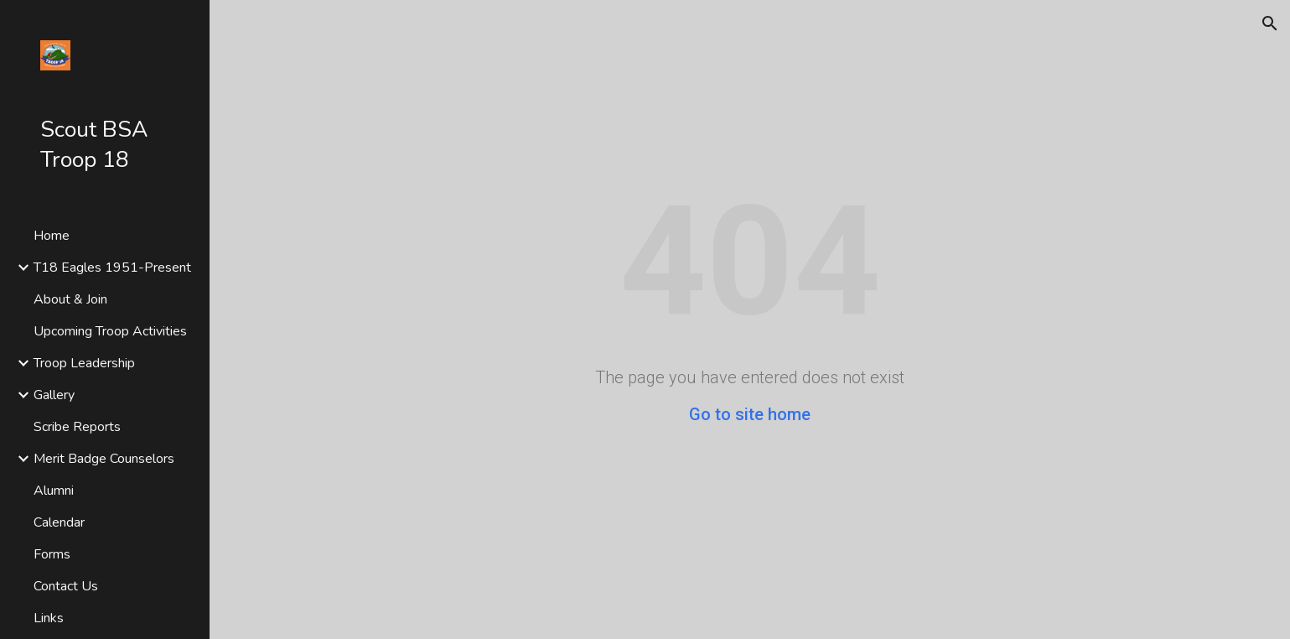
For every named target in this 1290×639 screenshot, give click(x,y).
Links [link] (49, 618)
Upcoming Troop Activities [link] (110, 331)
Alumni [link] (54, 490)
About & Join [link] (70, 299)
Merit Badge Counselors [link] (104, 458)
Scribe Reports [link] (77, 427)
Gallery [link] (54, 395)
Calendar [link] (59, 522)
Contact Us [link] (66, 586)
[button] (1270, 23)
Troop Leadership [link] (84, 363)
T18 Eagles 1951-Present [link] (112, 267)
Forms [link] (52, 554)
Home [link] (52, 235)
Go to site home (750, 414)
